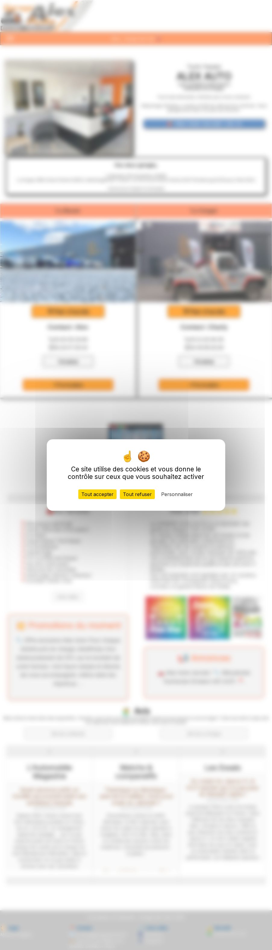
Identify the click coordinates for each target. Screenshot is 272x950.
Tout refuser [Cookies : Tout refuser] (137, 494)
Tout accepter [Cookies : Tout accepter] (97, 494)
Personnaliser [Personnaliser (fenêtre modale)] (177, 494)
